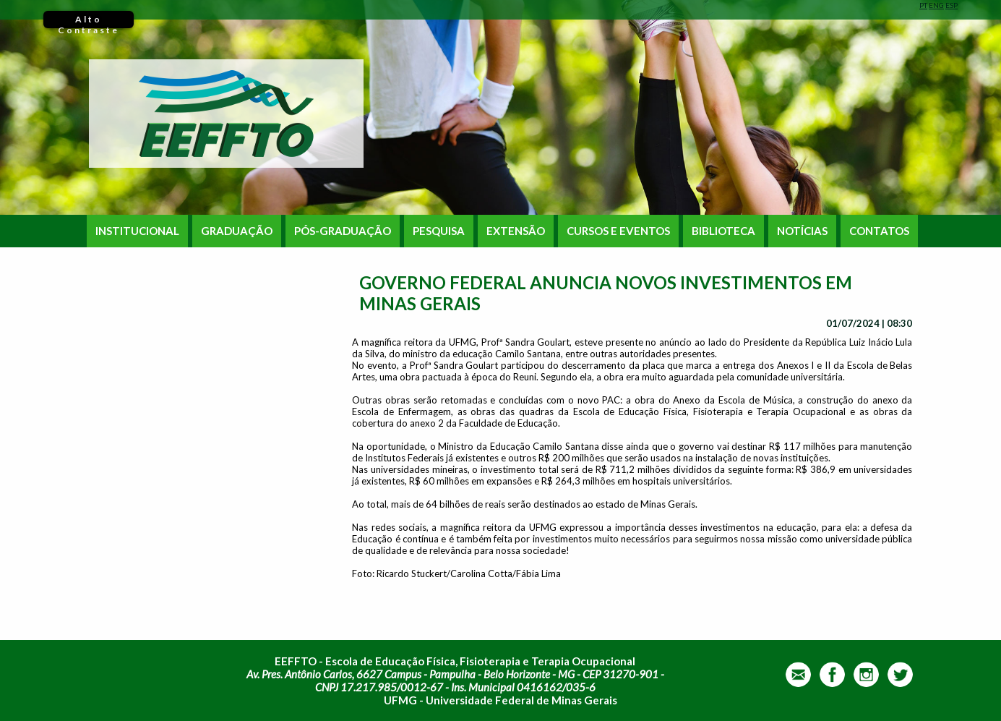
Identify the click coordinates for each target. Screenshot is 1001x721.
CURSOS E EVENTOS (618, 231)
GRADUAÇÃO (236, 231)
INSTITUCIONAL (137, 231)
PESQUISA (439, 231)
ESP (951, 5)
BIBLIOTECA (723, 231)
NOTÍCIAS (802, 231)
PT (923, 5)
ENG (936, 5)
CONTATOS (879, 231)
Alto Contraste (88, 21)
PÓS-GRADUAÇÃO (342, 231)
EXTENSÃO (515, 231)
